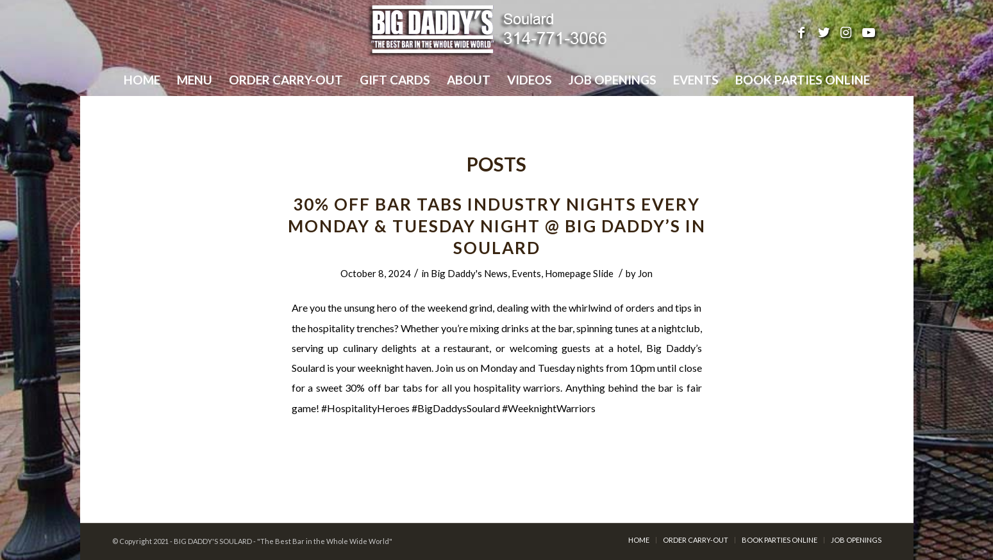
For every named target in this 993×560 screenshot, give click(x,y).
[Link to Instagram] (846, 32)
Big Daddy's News (469, 273)
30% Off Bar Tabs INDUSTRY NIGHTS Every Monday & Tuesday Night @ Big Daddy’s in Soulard (497, 226)
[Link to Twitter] (823, 32)
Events (526, 273)
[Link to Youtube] (868, 32)
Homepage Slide (579, 273)
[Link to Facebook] (801, 32)
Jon (645, 273)
